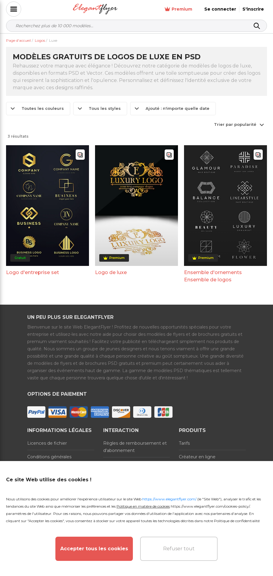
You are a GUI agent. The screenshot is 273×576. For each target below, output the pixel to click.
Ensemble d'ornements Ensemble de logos (213, 276)
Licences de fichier (47, 443)
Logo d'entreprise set (32, 272)
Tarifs (184, 443)
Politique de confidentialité (237, 521)
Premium (178, 9)
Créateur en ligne (197, 457)
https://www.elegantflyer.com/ (169, 499)
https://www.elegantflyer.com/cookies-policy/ (210, 506)
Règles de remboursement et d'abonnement (135, 446)
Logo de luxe (111, 272)
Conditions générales (49, 457)
